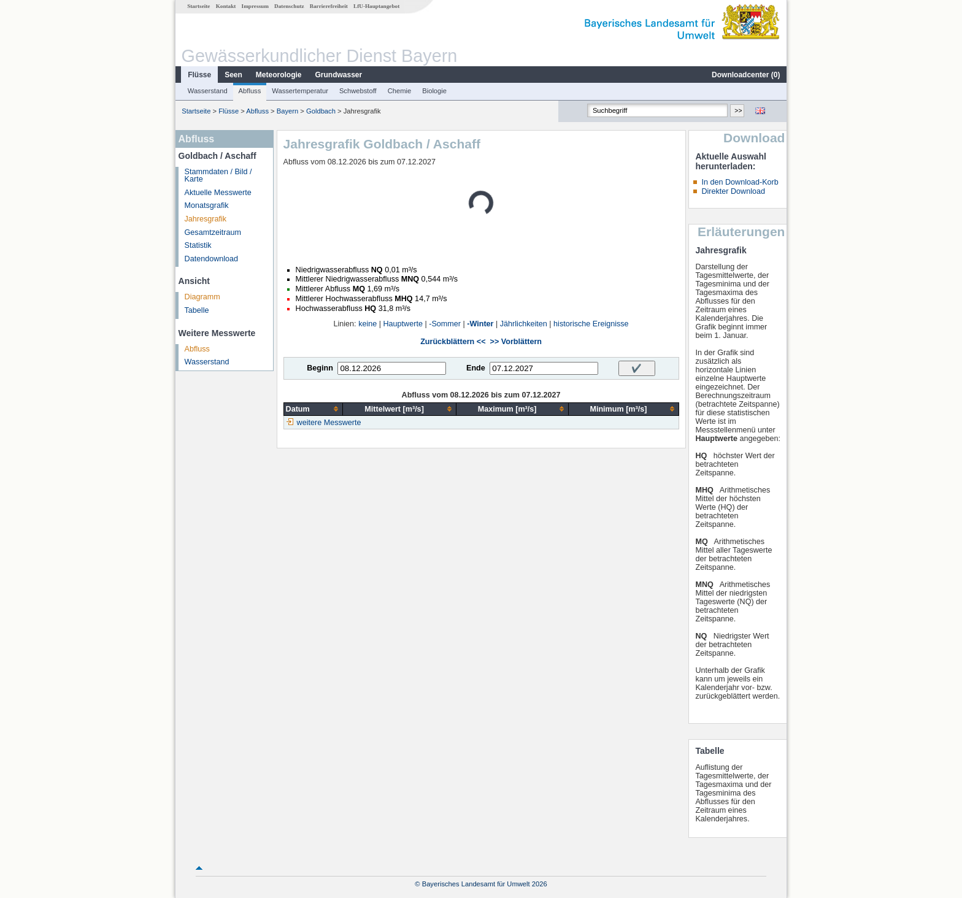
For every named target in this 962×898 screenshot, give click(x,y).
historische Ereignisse (591, 324)
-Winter (480, 324)
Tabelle (197, 310)
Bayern (287, 111)
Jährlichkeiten (523, 324)
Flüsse (199, 75)
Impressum (255, 6)
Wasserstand (208, 90)
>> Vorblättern (516, 341)
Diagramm (202, 297)
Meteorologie (279, 75)
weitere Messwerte (329, 422)
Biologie (434, 90)
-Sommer (445, 324)
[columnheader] (313, 408)
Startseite (198, 6)
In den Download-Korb (739, 182)
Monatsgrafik (207, 205)
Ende (475, 368)
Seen (233, 75)
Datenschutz (289, 6)
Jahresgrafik (206, 219)
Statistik (198, 245)
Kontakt (226, 6)
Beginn (320, 368)
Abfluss (250, 90)
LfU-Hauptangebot (376, 6)
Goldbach (321, 111)
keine (367, 324)
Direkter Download (733, 191)
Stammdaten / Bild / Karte (218, 175)
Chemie (400, 90)
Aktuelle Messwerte (218, 192)
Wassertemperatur (300, 90)
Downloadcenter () (746, 75)
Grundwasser (339, 75)
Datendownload (212, 259)
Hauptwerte (403, 324)
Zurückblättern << (452, 341)
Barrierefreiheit (329, 6)
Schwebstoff (358, 90)
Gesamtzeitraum (213, 232)
